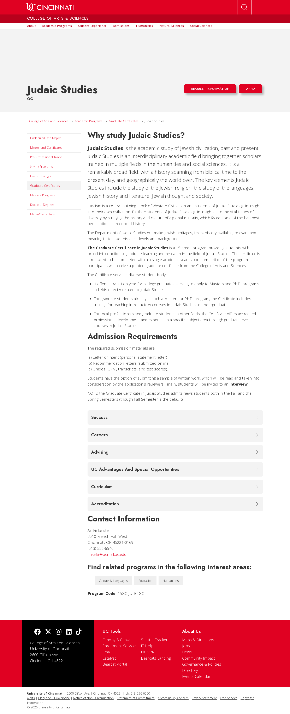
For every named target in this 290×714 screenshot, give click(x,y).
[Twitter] (48, 632)
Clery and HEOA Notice (54, 698)
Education (145, 581)
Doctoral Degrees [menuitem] (42, 205)
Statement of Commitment (136, 698)
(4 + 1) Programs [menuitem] (41, 167)
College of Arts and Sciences (49, 121)
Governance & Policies (201, 664)
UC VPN (148, 651)
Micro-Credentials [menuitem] (42, 214)
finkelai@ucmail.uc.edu (107, 554)
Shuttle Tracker (154, 639)
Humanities (171, 581)
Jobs (186, 645)
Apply (251, 88)
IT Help (147, 645)
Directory (190, 670)
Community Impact (198, 658)
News (187, 651)
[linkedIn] (69, 632)
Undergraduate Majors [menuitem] (46, 138)
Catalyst (109, 658)
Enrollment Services (119, 645)
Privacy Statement (204, 698)
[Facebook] (37, 632)
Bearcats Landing (156, 658)
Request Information (210, 88)
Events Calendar (196, 676)
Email (107, 651)
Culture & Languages (113, 581)
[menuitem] (31, 26)
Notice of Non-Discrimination (93, 698)
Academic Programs (89, 121)
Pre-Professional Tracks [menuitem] (46, 157)
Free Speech (228, 698)
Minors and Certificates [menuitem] (46, 148)
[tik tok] (79, 632)
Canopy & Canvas (117, 639)
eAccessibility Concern (173, 698)
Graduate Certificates (123, 121)
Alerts (31, 698)
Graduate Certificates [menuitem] (45, 186)
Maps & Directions (198, 639)
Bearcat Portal (114, 664)
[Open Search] (244, 7)
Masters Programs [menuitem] (43, 195)
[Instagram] (58, 632)
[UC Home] (50, 7)
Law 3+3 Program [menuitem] (42, 176)
